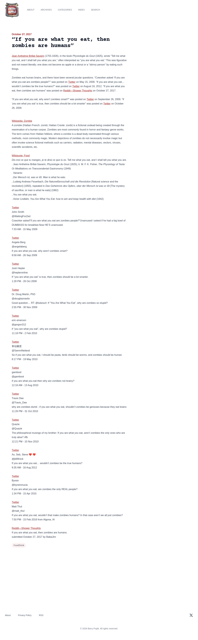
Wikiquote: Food (21, 155)
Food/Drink (19, 545)
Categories (65, 10)
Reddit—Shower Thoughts (77, 90)
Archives (46, 10)
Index (81, 10)
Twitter (71, 82)
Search (95, 10)
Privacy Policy (25, 615)
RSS (41, 615)
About (30, 10)
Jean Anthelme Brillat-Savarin (28, 56)
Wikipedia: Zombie (22, 121)
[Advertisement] (158, 56)
